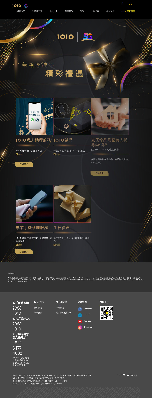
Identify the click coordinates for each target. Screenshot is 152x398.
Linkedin (87, 314)
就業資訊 (38, 312)
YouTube (87, 321)
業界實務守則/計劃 (46, 378)
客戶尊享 (128, 11)
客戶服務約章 (59, 378)
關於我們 (38, 307)
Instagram (88, 327)
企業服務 (95, 11)
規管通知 (24, 378)
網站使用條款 (18, 375)
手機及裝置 (37, 11)
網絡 (82, 11)
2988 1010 (17, 326)
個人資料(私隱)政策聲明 (32, 375)
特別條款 (16, 378)
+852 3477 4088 (17, 348)
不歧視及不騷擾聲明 (84, 375)
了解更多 (18, 164)
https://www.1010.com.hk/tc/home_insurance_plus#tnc (82, 278)
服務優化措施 (33, 378)
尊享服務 (69, 11)
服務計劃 (53, 11)
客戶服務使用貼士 (63, 312)
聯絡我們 (60, 307)
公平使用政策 (61, 375)
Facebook (88, 308)
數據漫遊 (110, 11)
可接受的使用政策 (48, 375)
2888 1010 (17, 310)
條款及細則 (72, 375)
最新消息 (21, 11)
